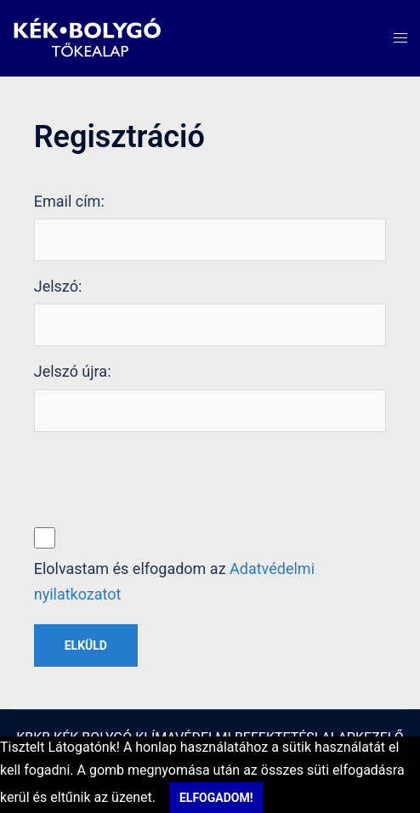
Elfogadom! (216, 797)
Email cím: (69, 201)
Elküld (86, 645)
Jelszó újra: (72, 371)
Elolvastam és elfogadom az (174, 581)
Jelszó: (58, 286)
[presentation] (163, 478)
